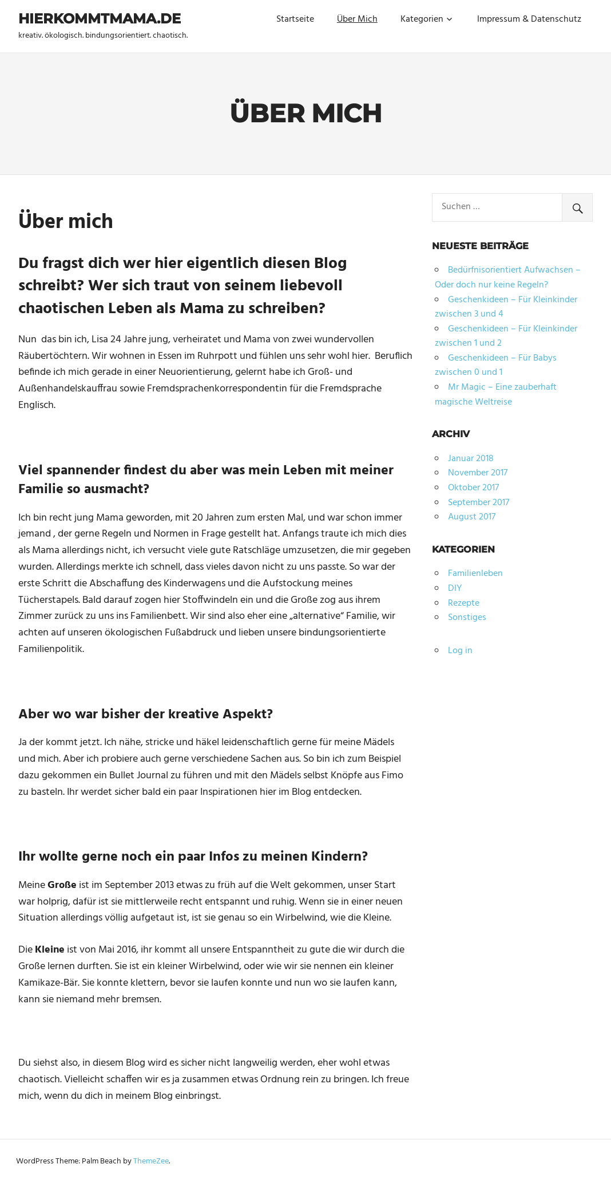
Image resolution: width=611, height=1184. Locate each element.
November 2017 (477, 473)
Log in (460, 650)
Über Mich (357, 19)
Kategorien (421, 19)
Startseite (295, 19)
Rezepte (463, 603)
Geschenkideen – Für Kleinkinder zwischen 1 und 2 (506, 336)
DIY (455, 588)
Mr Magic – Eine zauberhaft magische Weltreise (496, 395)
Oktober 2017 (473, 488)
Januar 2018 (471, 458)
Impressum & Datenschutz (529, 19)
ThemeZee (151, 1161)
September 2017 (478, 502)
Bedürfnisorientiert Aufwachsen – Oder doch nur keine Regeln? (508, 278)
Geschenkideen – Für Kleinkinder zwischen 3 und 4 (506, 307)
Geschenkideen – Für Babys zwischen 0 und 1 (496, 366)
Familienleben (475, 573)
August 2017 (471, 517)
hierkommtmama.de (99, 18)
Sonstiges (467, 617)
